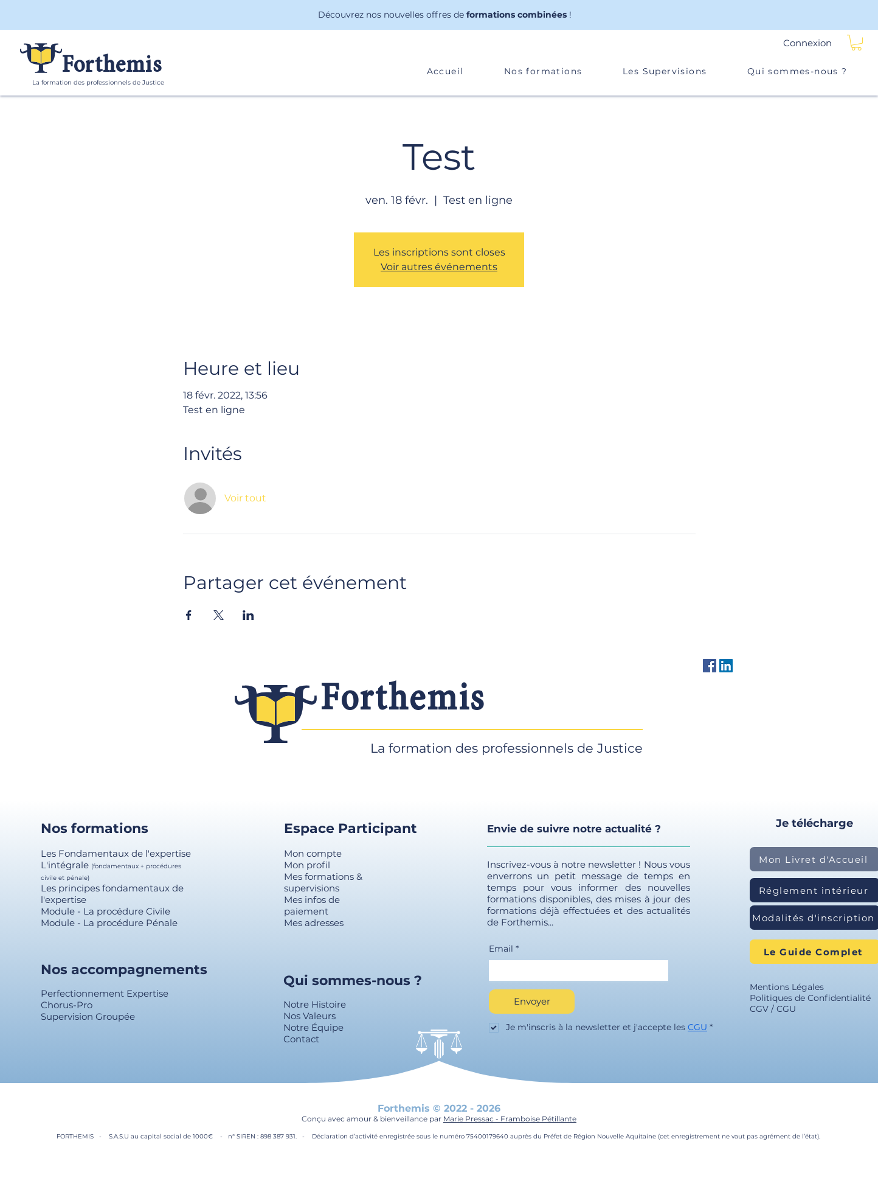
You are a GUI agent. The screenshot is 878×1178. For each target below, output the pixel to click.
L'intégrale (66, 865)
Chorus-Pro (66, 1005)
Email (504, 949)
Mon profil (307, 865)
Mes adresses (314, 923)
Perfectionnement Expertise (104, 993)
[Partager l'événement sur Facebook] (189, 615)
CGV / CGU (773, 1008)
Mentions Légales (787, 986)
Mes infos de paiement (312, 905)
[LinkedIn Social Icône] (726, 665)
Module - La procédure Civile (105, 911)
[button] (856, 43)
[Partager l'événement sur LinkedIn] (248, 615)
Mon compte (313, 853)
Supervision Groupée (88, 1016)
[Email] (575, 971)
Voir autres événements (439, 267)
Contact (301, 1039)
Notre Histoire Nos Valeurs (314, 1010)
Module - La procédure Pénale (109, 923)
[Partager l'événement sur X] (218, 615)
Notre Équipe (313, 1027)
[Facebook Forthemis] (709, 665)
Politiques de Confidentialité (810, 997)
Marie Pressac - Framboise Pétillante (509, 1118)
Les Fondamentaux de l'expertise (116, 853)
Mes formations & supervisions (323, 882)
